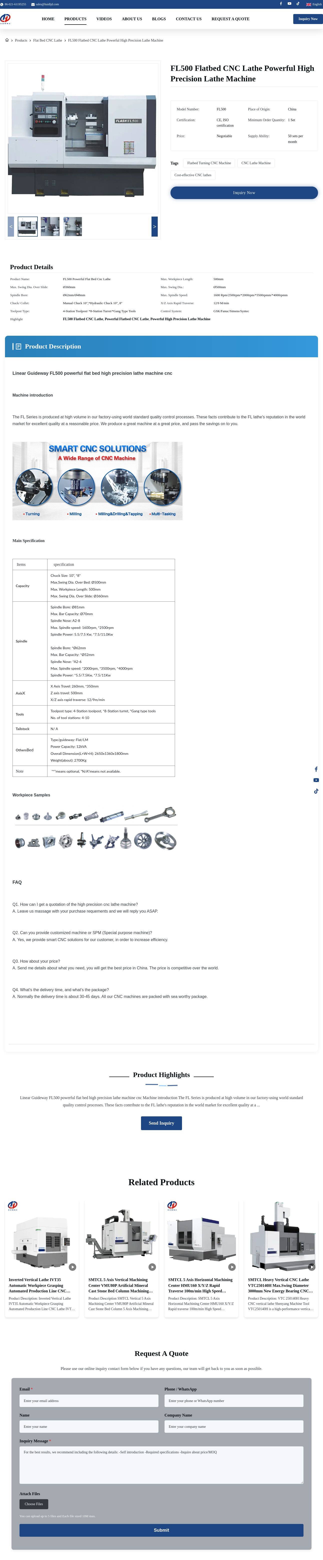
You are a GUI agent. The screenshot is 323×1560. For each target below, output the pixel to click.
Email (26, 1389)
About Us (132, 19)
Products (75, 19)
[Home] (7, 40)
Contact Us (189, 19)
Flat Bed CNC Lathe (47, 40)
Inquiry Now (308, 19)
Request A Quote (231, 19)
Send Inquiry (161, 1123)
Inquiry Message (35, 1441)
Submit (161, 1530)
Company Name (178, 1415)
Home (48, 19)
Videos (104, 19)
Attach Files (30, 1494)
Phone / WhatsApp (180, 1389)
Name (25, 1415)
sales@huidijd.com (47, 4)
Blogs (159, 19)
